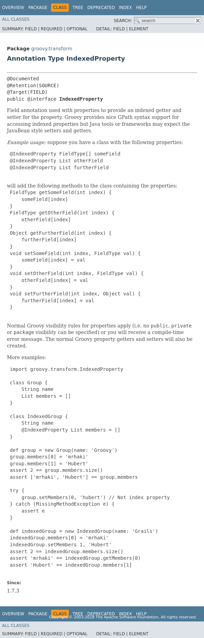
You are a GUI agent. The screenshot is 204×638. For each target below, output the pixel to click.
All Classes (15, 19)
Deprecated (101, 7)
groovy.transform (51, 48)
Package (37, 7)
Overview (13, 7)
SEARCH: (123, 20)
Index (125, 7)
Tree (77, 7)
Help (141, 7)
